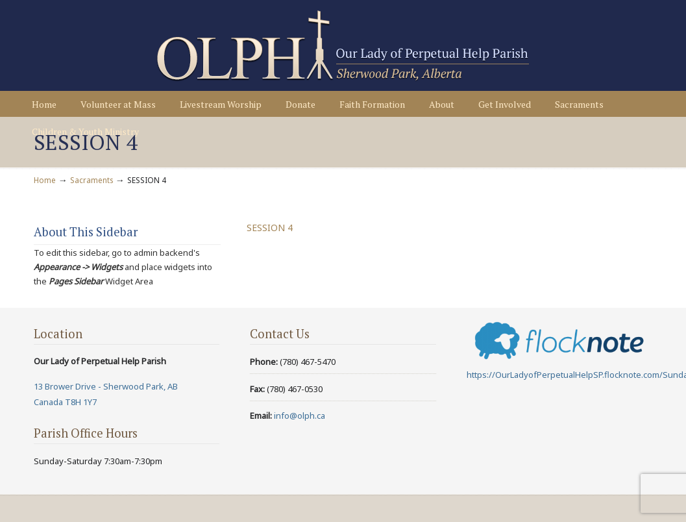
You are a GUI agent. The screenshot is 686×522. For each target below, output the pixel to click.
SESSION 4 (270, 227)
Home (45, 180)
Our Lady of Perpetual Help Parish (342, 46)
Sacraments (91, 180)
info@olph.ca (299, 415)
